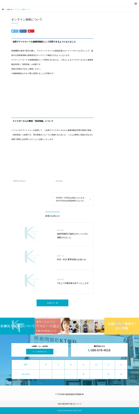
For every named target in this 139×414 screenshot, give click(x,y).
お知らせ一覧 (52, 303)
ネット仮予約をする (40, 351)
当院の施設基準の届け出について (69, 404)
